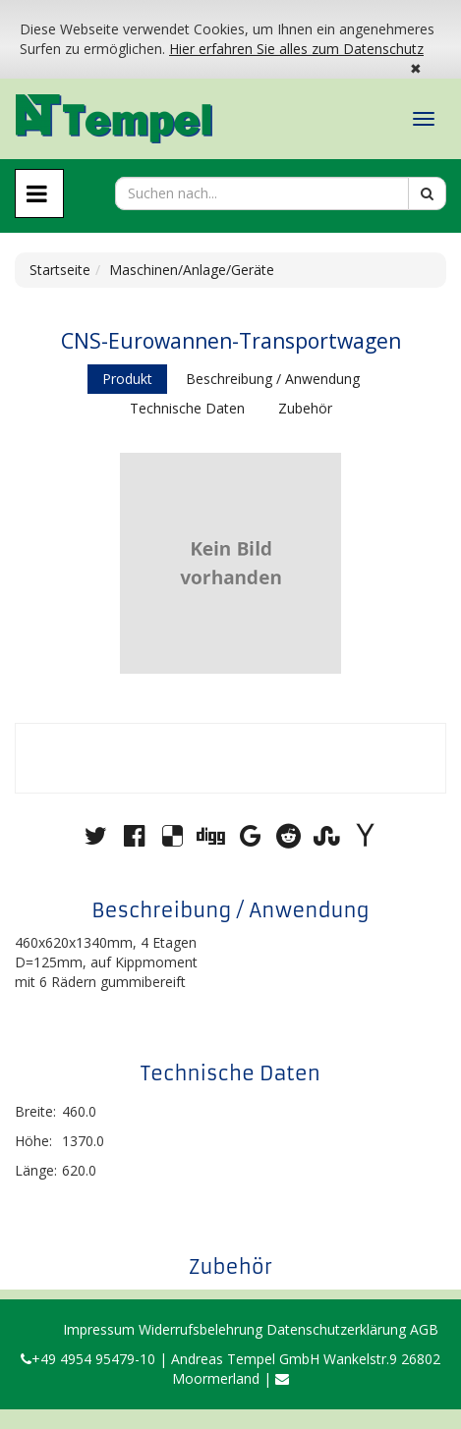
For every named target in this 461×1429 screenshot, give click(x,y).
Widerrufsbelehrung (200, 1329)
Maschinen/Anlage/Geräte (191, 269)
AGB (424, 1329)
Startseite (59, 269)
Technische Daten (187, 408)
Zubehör (305, 408)
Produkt (127, 378)
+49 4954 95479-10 (88, 1358)
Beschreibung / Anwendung (273, 378)
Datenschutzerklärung (336, 1329)
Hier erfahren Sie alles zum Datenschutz (296, 48)
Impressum (99, 1329)
